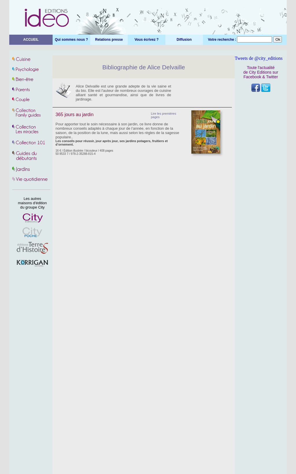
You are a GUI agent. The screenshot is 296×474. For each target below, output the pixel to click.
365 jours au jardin (75, 114)
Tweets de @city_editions (259, 58)
